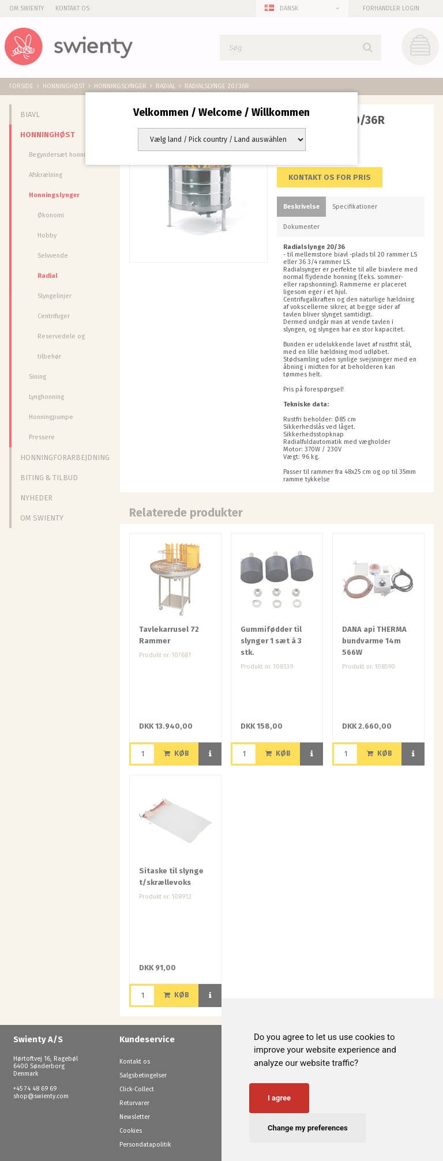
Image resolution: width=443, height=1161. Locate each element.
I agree (279, 1098)
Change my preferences (308, 1128)
